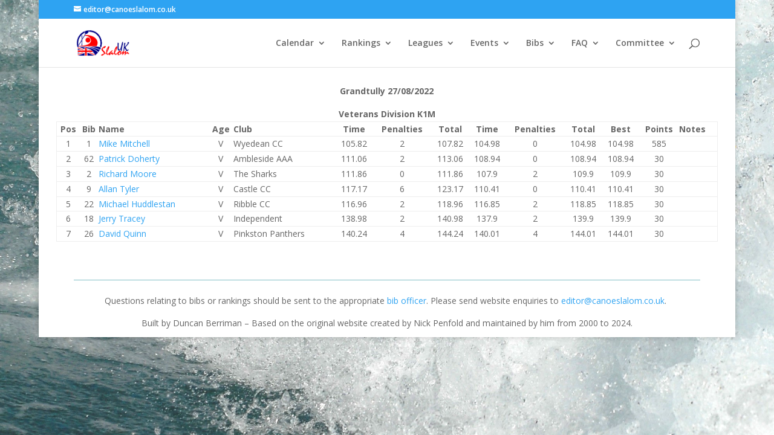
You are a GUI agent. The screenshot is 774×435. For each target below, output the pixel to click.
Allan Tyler (119, 189)
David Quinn (122, 233)
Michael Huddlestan (137, 204)
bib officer (406, 300)
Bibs (535, 43)
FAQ (579, 43)
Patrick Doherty (129, 158)
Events (484, 43)
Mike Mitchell (124, 143)
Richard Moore (128, 173)
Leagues (425, 43)
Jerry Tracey (122, 218)
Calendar (295, 43)
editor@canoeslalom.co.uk (613, 300)
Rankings (361, 43)
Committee (640, 43)
